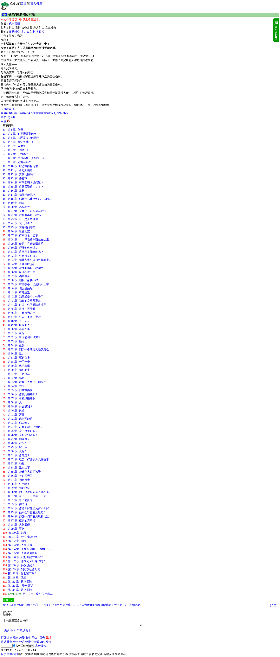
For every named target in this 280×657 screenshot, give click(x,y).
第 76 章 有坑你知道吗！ (20, 435)
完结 (48, 637)
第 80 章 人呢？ (15, 451)
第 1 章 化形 (13, 129)
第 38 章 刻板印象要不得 (20, 280)
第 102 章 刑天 (15, 540)
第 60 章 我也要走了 (18, 369)
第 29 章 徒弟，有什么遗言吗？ (24, 243)
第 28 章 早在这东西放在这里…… (28, 239)
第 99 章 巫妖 (13, 528)
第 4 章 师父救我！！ (18, 141)
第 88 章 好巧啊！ (16, 483)
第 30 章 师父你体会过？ (20, 247)
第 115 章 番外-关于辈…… (29, 593)
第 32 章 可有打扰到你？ (20, 255)
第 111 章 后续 (14, 577)
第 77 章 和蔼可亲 (16, 439)
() (7, 113)
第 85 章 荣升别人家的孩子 (22, 471)
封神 (35, 31)
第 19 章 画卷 (13, 202)
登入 (33, 3)
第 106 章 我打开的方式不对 (23, 557)
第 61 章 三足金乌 (16, 374)
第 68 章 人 (12, 402)
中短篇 (35, 641)
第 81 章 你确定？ (16, 455)
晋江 (23, 3)
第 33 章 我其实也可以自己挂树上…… (28, 259)
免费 (28, 641)
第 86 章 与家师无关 (18, 475)
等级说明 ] (23, 630)
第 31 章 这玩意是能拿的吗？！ (24, 251)
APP (42, 641)
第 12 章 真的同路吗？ (19, 174)
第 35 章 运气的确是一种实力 (23, 268)
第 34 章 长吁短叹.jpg (18, 264)
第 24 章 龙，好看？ (18, 223)
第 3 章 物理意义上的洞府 (21, 137)
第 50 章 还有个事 (16, 329)
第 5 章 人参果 (14, 145)
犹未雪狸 (14, 23)
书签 (3, 121)
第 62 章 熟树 (13, 378)
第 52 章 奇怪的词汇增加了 (22, 337)
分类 (3, 641)
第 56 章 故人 (13, 353)
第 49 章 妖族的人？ (18, 325)
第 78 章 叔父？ (15, 443)
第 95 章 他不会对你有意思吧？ (24, 512)
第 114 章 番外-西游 (18, 589)
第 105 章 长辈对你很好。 (21, 553)
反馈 (48, 641)
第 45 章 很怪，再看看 (19, 308)
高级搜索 (40, 645)
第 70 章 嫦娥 (13, 410)
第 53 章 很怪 (13, 341)
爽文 (29, 31)
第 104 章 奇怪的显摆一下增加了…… (28, 549)
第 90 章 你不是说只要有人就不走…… (28, 492)
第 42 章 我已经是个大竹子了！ (24, 296)
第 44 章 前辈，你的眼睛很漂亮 (24, 304)
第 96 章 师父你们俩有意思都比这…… (28, 516)
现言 (15, 637)
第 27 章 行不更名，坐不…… (23, 235)
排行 (9, 641)
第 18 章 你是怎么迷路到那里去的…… (28, 198)
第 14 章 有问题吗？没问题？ (23, 182)
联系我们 (12, 654)
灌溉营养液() (46, 113)
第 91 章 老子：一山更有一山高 (24, 496)
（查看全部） (9, 109)
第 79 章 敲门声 (15, 447)
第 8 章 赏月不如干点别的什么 (24, 158)
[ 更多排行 (9, 630)
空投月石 (62, 113)
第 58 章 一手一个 (16, 361)
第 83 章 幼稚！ (15, 463)
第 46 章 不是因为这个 (19, 312)
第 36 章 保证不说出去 (19, 272)
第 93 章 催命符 (15, 504)
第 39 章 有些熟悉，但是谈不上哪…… (28, 284)
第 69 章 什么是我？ (18, 406)
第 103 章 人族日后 (17, 545)
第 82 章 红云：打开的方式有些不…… (28, 459)
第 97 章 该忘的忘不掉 (19, 520)
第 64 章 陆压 (13, 386)
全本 (15, 641)
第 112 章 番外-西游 (18, 581)
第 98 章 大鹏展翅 (16, 524)
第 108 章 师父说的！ (19, 565)
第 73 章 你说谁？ (16, 422)
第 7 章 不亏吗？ (16, 154)
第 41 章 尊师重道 (16, 292)
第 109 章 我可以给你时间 (21, 569)
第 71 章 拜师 (13, 414)
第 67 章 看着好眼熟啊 (19, 398)
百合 (42, 637)
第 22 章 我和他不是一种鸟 (22, 215)
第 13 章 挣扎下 (15, 178)
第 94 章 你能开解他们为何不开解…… (28, 508)
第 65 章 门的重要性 (18, 390)
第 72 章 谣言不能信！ (19, 418)
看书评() (8, 117)
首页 (4, 14)
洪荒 (23, 31)
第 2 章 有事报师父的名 (20, 133)
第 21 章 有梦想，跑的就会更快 (24, 211)
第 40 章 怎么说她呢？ (19, 288)
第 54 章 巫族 (13, 345)
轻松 (41, 31)
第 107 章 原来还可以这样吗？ (24, 561)
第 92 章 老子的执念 (18, 500)
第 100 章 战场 (15, 532)
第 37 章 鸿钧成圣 (16, 276)
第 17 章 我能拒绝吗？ (19, 194)
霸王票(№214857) (24, 113)
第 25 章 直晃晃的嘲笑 (19, 227)
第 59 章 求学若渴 (16, 365)
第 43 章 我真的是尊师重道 (22, 300)
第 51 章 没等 (13, 333)
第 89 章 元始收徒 (16, 488)
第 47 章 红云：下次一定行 (22, 317)
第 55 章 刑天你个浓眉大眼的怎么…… (28, 349)
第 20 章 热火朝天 (16, 207)
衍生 (28, 637)
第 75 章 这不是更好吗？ (20, 431)
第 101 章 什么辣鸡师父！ (21, 536)
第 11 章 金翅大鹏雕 (17, 170)
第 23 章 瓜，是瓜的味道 (20, 219)
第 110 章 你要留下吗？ (20, 573)
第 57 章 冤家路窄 (16, 357)
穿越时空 (14, 31)
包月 (22, 641)
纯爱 (22, 637)
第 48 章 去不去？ (16, 321)
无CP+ (35, 637)
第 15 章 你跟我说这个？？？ (23, 186)
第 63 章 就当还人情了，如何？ (24, 382)
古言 (9, 637)
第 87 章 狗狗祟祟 (16, 479)
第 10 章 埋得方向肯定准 (20, 166)
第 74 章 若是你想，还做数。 (23, 426)
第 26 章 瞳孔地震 (16, 231)
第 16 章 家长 (13, 190)
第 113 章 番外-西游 (18, 585)
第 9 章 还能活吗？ (17, 162)
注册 (39, 3)
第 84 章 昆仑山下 (16, 467)
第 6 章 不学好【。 (17, 150)
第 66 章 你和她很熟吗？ (20, 394)
